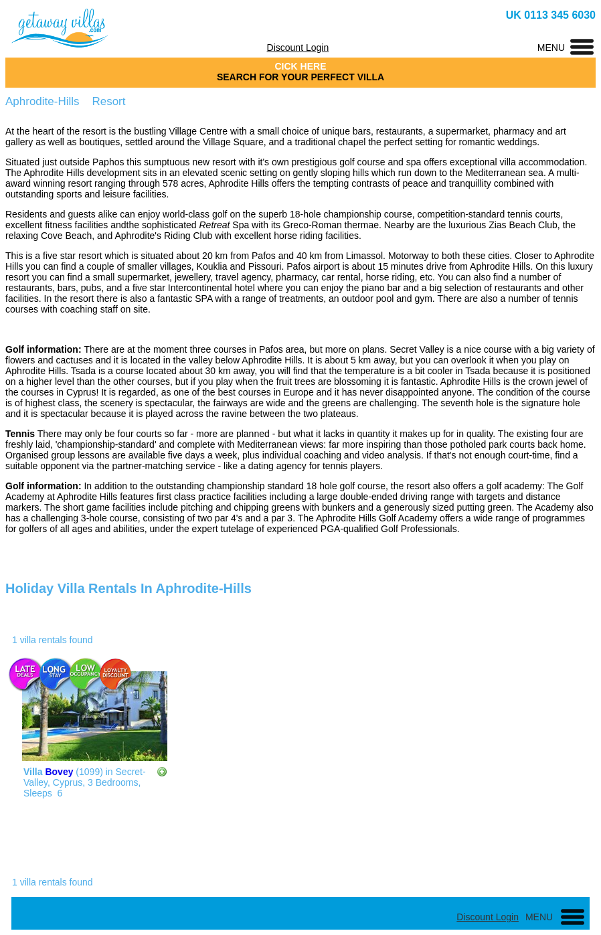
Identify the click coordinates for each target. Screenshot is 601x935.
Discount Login (298, 47)
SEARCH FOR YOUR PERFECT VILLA (300, 77)
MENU (551, 47)
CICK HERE (300, 66)
